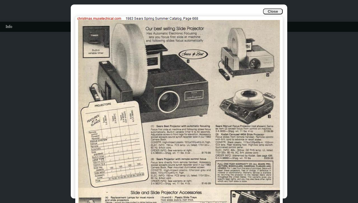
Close (273, 11)
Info (9, 27)
